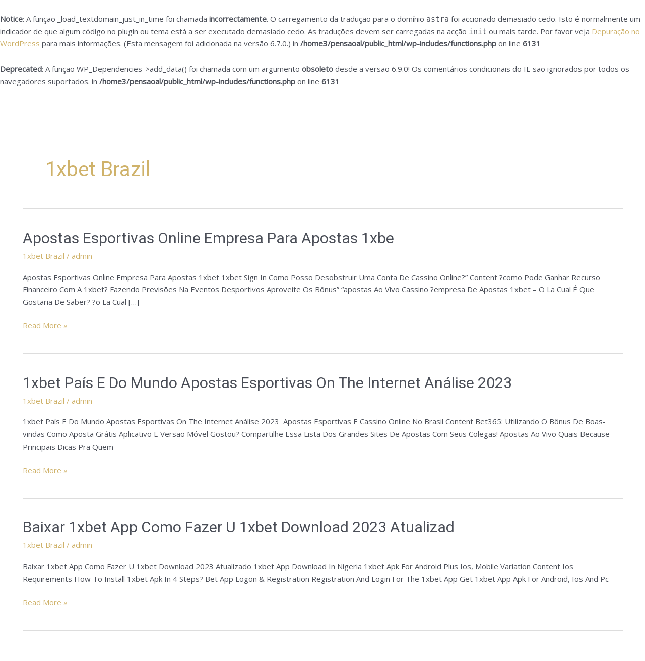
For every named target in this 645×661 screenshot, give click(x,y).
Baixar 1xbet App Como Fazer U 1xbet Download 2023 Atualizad (239, 527)
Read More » (45, 324)
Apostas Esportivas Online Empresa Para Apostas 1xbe (208, 238)
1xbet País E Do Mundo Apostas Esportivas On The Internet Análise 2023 (267, 383)
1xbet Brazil (43, 256)
